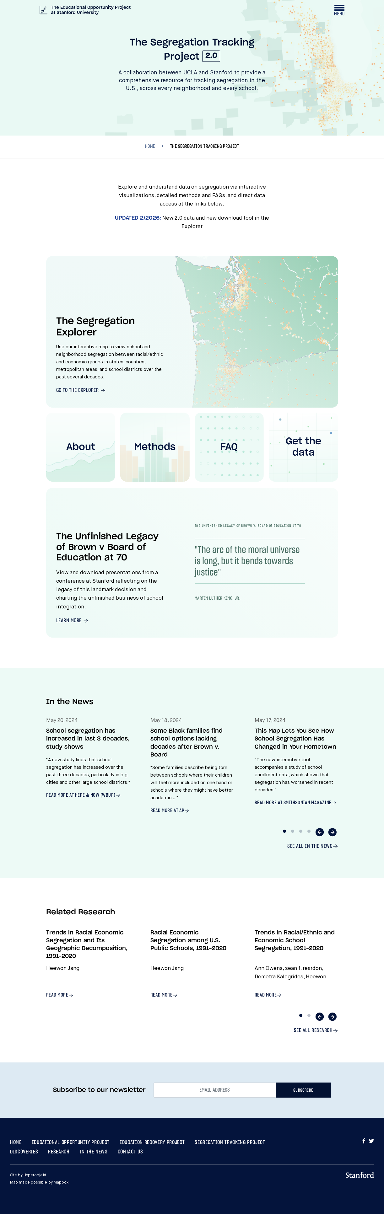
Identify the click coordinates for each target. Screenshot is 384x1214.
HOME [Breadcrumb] (150, 146)
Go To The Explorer (78, 390)
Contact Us (130, 1151)
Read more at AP (167, 810)
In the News (94, 1151)
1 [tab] (284, 831)
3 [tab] (300, 831)
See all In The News (310, 846)
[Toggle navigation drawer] (339, 10)
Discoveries (24, 1151)
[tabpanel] (88, 762)
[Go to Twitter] (371, 1141)
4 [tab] (309, 831)
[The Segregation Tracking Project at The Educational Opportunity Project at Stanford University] (85, 10)
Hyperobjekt (35, 1175)
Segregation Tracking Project (230, 1142)
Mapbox (61, 1183)
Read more (57, 994)
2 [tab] (292, 831)
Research (58, 1151)
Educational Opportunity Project (71, 1142)
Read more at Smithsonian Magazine (293, 802)
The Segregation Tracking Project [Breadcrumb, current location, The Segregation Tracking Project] (204, 146)
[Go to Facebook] (364, 1141)
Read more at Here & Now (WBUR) (81, 795)
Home (16, 1142)
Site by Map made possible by (39, 1179)
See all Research (313, 1030)
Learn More (69, 620)
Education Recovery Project (152, 1142)
